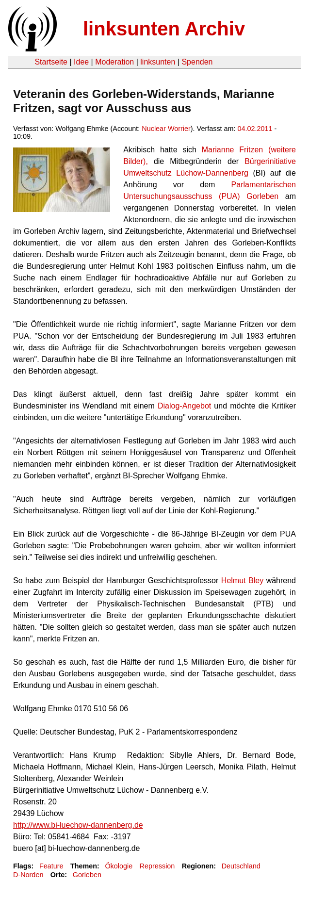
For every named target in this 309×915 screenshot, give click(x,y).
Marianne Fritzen (232, 150)
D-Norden (28, 875)
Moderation (114, 62)
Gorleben (87, 875)
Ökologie (118, 866)
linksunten (157, 62)
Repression (157, 866)
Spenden (196, 62)
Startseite (50, 62)
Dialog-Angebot (184, 406)
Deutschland (241, 866)
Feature (51, 866)
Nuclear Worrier (166, 128)
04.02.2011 (255, 128)
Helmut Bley (242, 580)
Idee (81, 62)
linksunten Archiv (164, 28)
